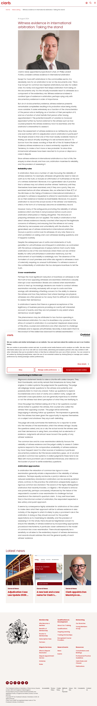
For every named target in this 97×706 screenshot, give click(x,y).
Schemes (42, 661)
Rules (41, 664)
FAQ (75, 688)
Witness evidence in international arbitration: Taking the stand (44, 10)
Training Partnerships (65, 635)
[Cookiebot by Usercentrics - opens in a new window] (81, 335)
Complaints (81, 688)
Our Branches (80, 623)
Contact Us (88, 689)
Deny (20, 370)
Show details (82, 364)
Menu (95, 2)
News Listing (16, 10)
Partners (42, 642)
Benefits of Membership (43, 630)
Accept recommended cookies (76, 370)
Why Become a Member (44, 624)
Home (8, 10)
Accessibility (45, 688)
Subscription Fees (45, 639)
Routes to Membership (43, 635)
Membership (43, 620)
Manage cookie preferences (48, 370)
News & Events (63, 647)
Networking (80, 620)
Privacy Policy (53, 689)
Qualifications (62, 629)
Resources (80, 647)
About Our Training (64, 625)
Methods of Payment (64, 689)
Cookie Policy (59, 689)
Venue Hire (71, 689)
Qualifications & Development (63, 621)
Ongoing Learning (64, 632)
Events (60, 654)
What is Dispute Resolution (44, 652)
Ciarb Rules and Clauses (81, 662)
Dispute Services (45, 647)
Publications (80, 666)
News (59, 651)
